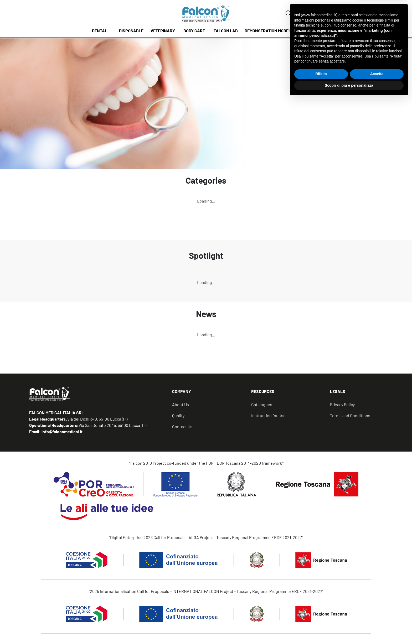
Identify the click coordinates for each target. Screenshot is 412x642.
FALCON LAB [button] (226, 30)
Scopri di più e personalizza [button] (349, 627)
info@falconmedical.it (62, 431)
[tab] (211, 393)
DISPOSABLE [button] (131, 30)
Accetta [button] (377, 616)
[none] (288, 13)
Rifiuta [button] (321, 616)
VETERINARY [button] (163, 30)
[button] (211, 393)
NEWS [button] (312, 30)
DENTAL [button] (99, 30)
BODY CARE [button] (194, 30)
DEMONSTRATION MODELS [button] (269, 30)
